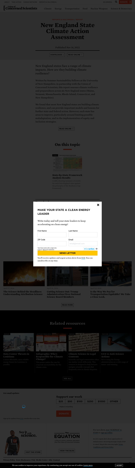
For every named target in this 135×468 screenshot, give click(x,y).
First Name (52, 233)
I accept (119, 465)
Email (83, 242)
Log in (39, 249)
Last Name (83, 233)
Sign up (45, 249)
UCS (83, 258)
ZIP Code (52, 242)
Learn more (88, 465)
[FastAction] (89, 248)
